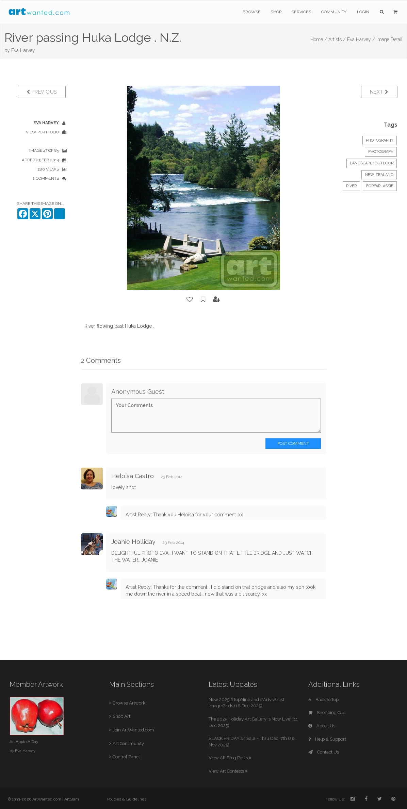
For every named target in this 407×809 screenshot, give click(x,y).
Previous (42, 92)
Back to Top (323, 699)
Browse (251, 12)
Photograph (380, 151)
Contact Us (323, 752)
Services (301, 12)
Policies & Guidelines (126, 799)
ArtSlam (71, 799)
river (351, 186)
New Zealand (379, 175)
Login (363, 12)
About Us (321, 725)
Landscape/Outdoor (371, 163)
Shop (276, 12)
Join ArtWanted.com (133, 729)
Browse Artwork (129, 703)
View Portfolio (42, 132)
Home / (318, 39)
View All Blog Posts (230, 757)
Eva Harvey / (361, 39)
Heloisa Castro (132, 476)
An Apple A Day (24, 741)
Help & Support (327, 739)
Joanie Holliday (133, 541)
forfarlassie (379, 186)
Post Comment (293, 443)
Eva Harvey (23, 50)
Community (334, 12)
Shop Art (121, 716)
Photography (379, 140)
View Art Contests (228, 771)
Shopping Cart (327, 712)
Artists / (337, 39)
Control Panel (126, 756)
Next (379, 92)
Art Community (128, 743)
